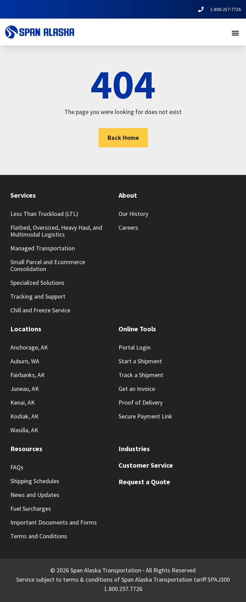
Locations (25, 328)
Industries (134, 448)
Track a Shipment (141, 375)
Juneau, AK (24, 389)
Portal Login (135, 347)
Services (23, 195)
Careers (128, 227)
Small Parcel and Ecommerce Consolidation (47, 265)
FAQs (16, 467)
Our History (133, 214)
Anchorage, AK (29, 347)
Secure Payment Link (145, 416)
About (128, 195)
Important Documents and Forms (53, 522)
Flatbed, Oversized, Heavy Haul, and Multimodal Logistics (56, 231)
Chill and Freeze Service (40, 310)
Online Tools (137, 328)
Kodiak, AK (24, 416)
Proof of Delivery (141, 402)
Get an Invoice (137, 389)
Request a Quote (144, 481)
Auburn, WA (24, 361)
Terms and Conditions (38, 536)
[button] (235, 33)
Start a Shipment (140, 361)
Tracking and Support (37, 296)
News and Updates (34, 495)
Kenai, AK (22, 402)
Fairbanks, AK (27, 375)
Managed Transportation (42, 248)
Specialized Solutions (37, 283)
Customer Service (146, 465)
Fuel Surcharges (30, 508)
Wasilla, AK (24, 430)
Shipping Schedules (34, 481)
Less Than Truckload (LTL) (44, 214)
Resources (26, 448)
